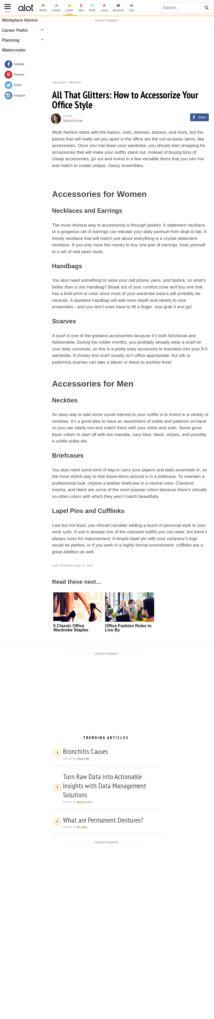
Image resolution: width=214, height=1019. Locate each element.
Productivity (84, 802)
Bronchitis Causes (85, 751)
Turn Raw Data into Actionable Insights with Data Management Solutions (104, 785)
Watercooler (75, 82)
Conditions (82, 758)
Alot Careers (59, 82)
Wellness (81, 827)
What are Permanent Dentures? (103, 820)
